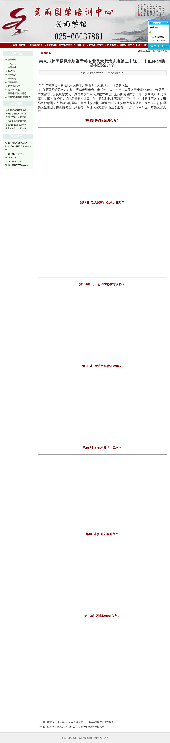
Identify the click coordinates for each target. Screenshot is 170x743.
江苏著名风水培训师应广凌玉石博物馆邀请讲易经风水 (75, 727)
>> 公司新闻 (10, 63)
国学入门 (132, 45)
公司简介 (23, 45)
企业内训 (90, 45)
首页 (15, 45)
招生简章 (111, 45)
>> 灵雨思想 (10, 60)
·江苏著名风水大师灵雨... (16, 121)
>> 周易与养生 (11, 82)
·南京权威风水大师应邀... (16, 128)
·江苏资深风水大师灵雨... (16, 117)
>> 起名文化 (10, 71)
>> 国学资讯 (10, 75)
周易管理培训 (36, 45)
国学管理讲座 (65, 45)
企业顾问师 (79, 45)
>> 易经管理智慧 (12, 86)
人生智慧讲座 (50, 45)
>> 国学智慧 (10, 78)
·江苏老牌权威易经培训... (16, 110)
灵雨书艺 (101, 45)
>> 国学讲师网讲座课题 (15, 93)
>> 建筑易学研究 (12, 90)
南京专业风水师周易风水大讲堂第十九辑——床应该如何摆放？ (80, 722)
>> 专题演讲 (10, 67)
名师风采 (121, 45)
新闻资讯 (162, 51)
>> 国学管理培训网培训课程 (17, 97)
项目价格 (142, 45)
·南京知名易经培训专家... (16, 125)
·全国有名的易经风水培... (16, 113)
